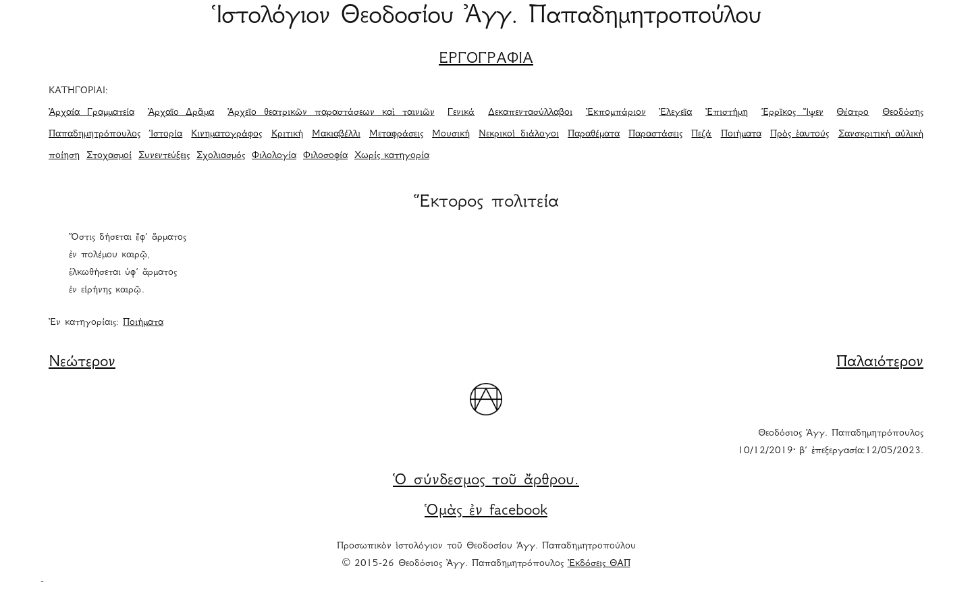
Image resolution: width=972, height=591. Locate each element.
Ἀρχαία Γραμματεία (91, 113)
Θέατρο (852, 113)
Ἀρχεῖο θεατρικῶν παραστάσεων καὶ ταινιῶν (330, 113)
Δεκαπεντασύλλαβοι (530, 113)
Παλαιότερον (879, 362)
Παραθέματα (594, 134)
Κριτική (287, 134)
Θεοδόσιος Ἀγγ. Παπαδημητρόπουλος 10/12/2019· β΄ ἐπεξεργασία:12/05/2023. (830, 442)
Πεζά (701, 134)
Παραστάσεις (655, 134)
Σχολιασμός (220, 156)
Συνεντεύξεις (164, 156)
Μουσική (451, 134)
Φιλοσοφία (325, 156)
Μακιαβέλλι (336, 134)
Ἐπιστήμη (726, 113)
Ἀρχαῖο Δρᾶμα (181, 113)
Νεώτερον (82, 362)
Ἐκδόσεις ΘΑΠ (599, 564)
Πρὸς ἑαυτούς (800, 134)
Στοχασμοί (109, 156)
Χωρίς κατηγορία (391, 156)
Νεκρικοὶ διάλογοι (519, 134)
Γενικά (461, 113)
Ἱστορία (165, 134)
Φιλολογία (274, 156)
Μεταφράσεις (396, 134)
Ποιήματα (741, 134)
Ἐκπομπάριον (616, 113)
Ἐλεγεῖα (675, 113)
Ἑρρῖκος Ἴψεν (792, 113)
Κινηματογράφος (226, 134)
